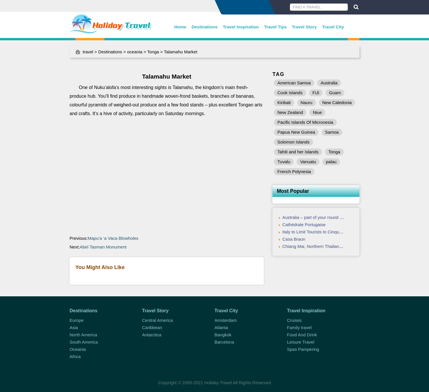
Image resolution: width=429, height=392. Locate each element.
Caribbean (152, 327)
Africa (75, 356)
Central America (157, 320)
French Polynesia (294, 171)
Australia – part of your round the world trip (323, 217)
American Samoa (294, 82)
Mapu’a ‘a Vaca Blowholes (113, 238)
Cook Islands (290, 92)
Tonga (153, 51)
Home (180, 26)
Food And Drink (302, 334)
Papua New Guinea (296, 132)
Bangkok (222, 334)
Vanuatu (308, 161)
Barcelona (224, 342)
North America (83, 334)
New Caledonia (337, 102)
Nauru (306, 102)
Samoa (332, 132)
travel (88, 51)
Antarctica (151, 334)
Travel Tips (275, 26)
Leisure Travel (300, 342)
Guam (335, 92)
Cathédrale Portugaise (304, 224)
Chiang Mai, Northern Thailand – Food (319, 246)
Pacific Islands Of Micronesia (305, 122)
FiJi (315, 92)
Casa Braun (293, 239)
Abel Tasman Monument (103, 246)
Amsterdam (225, 320)
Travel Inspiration (241, 26)
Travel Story (304, 26)
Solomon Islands (293, 141)
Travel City (333, 26)
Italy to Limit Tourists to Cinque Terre (317, 231)
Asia (74, 327)
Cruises (294, 320)
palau (331, 161)
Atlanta (221, 327)
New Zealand (290, 112)
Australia (329, 82)
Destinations (205, 26)
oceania (134, 51)
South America (84, 342)
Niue (317, 112)
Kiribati (284, 102)
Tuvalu (283, 161)
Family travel (299, 327)
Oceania (78, 349)
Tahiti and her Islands (298, 151)
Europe (76, 320)
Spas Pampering (303, 349)
